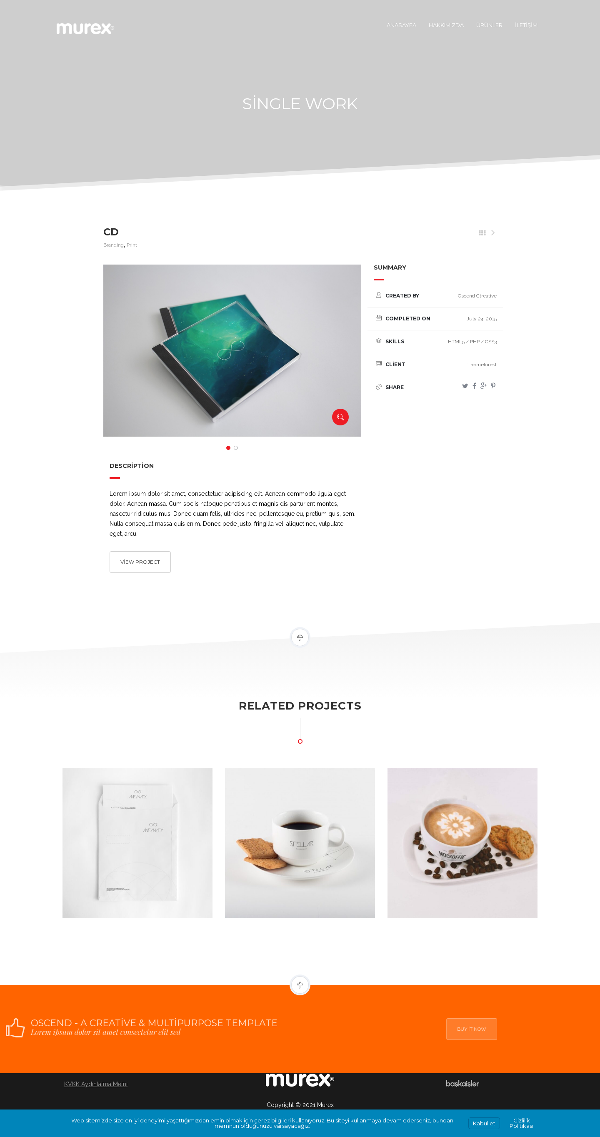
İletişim (526, 25)
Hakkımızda (446, 25)
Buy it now (492, 1029)
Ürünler (489, 25)
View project (140, 562)
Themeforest (482, 364)
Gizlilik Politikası (521, 1123)
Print (132, 245)
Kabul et (484, 1123)
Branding (113, 245)
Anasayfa (401, 25)
